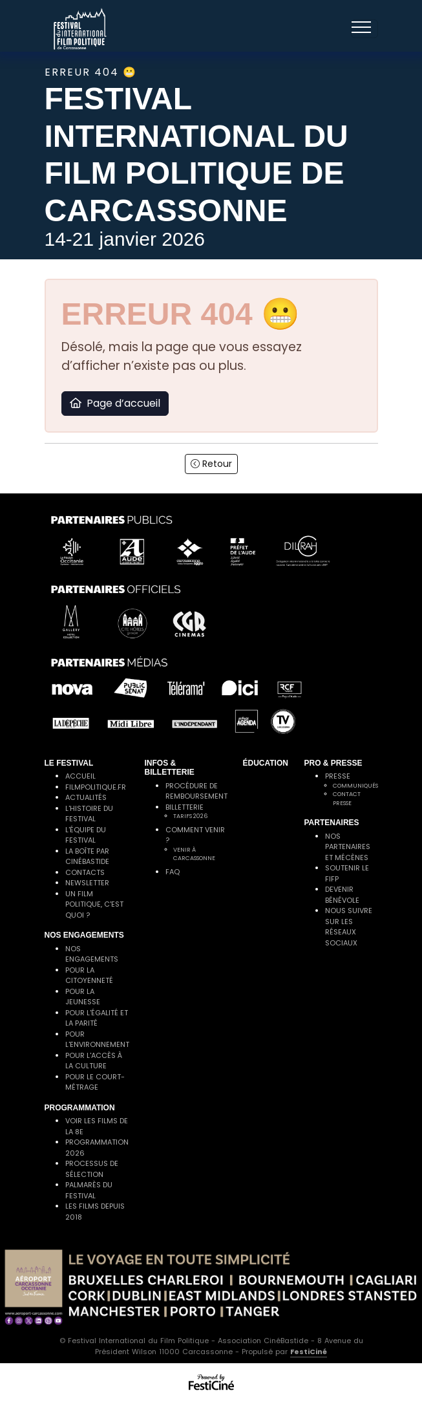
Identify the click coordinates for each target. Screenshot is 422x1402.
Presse (337, 776)
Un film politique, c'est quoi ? (94, 904)
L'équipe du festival (85, 835)
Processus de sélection (91, 1169)
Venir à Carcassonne (194, 854)
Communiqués (355, 786)
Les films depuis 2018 (95, 1211)
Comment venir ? (195, 835)
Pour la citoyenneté (89, 975)
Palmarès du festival (88, 1190)
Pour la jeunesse (82, 997)
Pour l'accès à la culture (93, 1061)
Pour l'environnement (97, 1039)
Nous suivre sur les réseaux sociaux (348, 926)
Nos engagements (91, 954)
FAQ (172, 872)
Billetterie (184, 807)
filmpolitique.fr (95, 787)
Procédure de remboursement (196, 791)
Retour (211, 463)
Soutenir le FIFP (347, 873)
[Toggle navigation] (364, 28)
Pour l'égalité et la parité (96, 1018)
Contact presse (347, 798)
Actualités (86, 797)
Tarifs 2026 (190, 816)
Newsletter (87, 883)
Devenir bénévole (342, 894)
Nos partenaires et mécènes (347, 847)
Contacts (85, 872)
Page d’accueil (115, 403)
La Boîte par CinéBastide (87, 856)
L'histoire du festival (89, 814)
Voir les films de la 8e (96, 1126)
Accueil (80, 776)
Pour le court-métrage (95, 1082)
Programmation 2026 (97, 1147)
